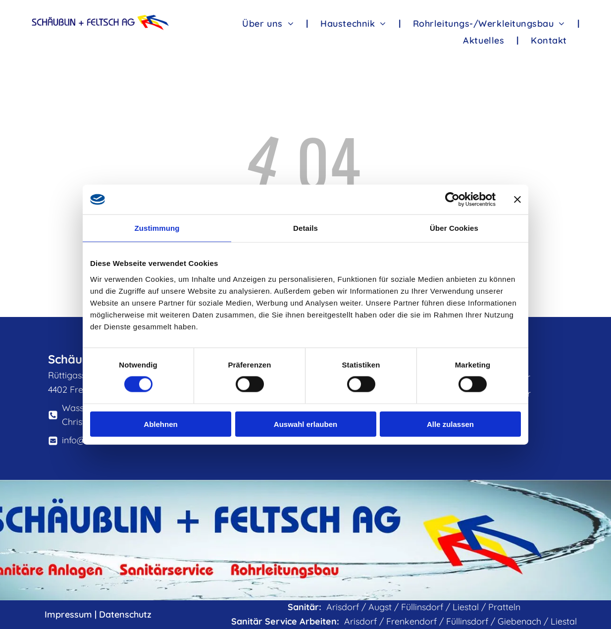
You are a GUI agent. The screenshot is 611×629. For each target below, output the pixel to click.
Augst (380, 607)
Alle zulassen (450, 423)
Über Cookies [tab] (454, 228)
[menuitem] (269, 23)
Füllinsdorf (422, 607)
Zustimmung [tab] (157, 228)
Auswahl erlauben (305, 423)
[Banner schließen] (517, 199)
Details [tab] (305, 228)
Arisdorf (342, 607)
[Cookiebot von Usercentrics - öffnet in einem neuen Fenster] (452, 199)
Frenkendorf (411, 621)
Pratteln (504, 607)
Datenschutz (125, 614)
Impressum (68, 614)
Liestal (466, 607)
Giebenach (519, 621)
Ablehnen (160, 423)
